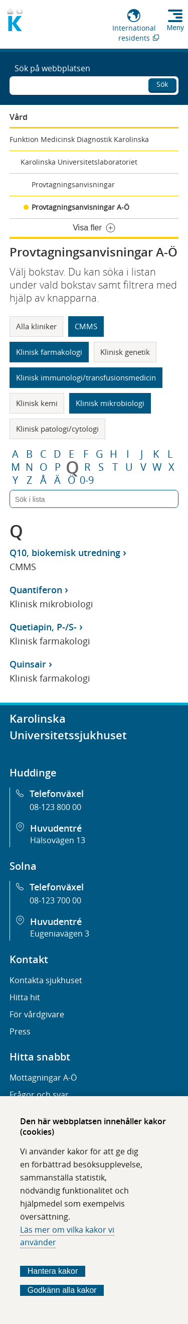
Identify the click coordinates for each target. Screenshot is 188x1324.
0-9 (87, 480)
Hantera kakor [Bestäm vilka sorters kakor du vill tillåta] (53, 1271)
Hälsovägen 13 (57, 840)
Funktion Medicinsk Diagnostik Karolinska (79, 139)
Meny (175, 28)
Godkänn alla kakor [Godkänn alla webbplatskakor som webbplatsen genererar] (62, 1290)
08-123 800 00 (55, 807)
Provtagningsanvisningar (73, 184)
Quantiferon (36, 590)
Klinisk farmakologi (49, 352)
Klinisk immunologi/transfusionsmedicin (86, 377)
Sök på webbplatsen (52, 68)
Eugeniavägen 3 (59, 933)
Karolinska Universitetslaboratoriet (79, 162)
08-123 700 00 (55, 900)
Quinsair (28, 664)
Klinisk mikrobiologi (110, 403)
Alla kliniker (36, 326)
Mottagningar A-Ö (43, 1077)
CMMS (86, 326)
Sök (162, 84)
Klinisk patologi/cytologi (57, 429)
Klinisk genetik (125, 352)
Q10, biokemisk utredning (65, 553)
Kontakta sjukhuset (46, 980)
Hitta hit (25, 997)
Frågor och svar (39, 1094)
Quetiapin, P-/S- (43, 627)
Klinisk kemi (37, 403)
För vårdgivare (37, 1014)
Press (20, 1031)
